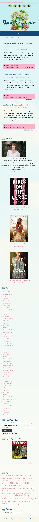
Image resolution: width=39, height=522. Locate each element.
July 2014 (6, 352)
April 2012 (6, 392)
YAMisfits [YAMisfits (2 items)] (13, 504)
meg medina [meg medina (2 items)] (28, 490)
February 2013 (7, 381)
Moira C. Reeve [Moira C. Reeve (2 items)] (8, 493)
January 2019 (7, 305)
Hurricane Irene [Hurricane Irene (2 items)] (5, 488)
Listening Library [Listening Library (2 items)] (16, 490)
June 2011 (6, 412)
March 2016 (6, 327)
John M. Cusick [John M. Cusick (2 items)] (21, 488)
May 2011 (6, 415)
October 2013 (7, 368)
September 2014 (8, 350)
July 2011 (5, 410)
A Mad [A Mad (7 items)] (9, 475)
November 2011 (7, 401)
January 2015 (7, 341)
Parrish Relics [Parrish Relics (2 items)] (28, 493)
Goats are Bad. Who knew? (16, 74)
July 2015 (6, 336)
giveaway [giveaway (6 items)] (15, 486)
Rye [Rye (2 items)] (14, 496)
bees (11, 127)
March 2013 (6, 379)
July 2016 (6, 321)
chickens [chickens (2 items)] (4, 480)
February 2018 (7, 310)
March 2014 (6, 356)
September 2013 (8, 370)
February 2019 (7, 303)
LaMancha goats (14, 67)
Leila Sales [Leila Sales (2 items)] (9, 490)
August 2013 (6, 372)
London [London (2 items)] (23, 490)
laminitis (19, 97)
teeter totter (21, 127)
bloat (10, 97)
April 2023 (6, 292)
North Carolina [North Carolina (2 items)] (15, 493)
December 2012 (7, 383)
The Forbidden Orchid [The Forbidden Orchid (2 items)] (20, 498)
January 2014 (7, 361)
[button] (19, 450)
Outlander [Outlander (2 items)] (22, 493)
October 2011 (7, 403)
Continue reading (10, 89)
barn (6, 97)
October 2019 (7, 296)
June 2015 (6, 339)
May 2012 (6, 390)
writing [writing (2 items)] (9, 504)
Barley (7, 127)
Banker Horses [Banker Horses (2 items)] (5, 478)
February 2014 (7, 359)
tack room (25, 97)
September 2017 (8, 312)
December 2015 (7, 332)
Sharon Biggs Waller (22, 49)
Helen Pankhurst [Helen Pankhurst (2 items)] (28, 486)
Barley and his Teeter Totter (16, 104)
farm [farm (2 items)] (33, 480)
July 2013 (6, 374)
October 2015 (7, 334)
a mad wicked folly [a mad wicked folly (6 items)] (22, 476)
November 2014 (8, 345)
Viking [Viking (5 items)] (21, 501)
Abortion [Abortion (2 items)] (4, 476)
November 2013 (8, 365)
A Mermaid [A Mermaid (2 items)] (34, 476)
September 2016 (8, 318)
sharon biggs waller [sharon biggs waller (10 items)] (16, 497)
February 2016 (7, 330)
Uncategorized (13, 65)
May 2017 (6, 316)
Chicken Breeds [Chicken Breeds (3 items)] (31, 478)
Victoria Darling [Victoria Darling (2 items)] (14, 501)
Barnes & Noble (19, 209)
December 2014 (7, 343)
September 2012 (8, 385)
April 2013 (6, 377)
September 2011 (7, 406)
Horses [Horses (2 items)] (33, 486)
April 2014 (6, 354)
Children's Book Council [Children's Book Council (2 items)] (11, 480)
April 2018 (6, 307)
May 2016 (6, 323)
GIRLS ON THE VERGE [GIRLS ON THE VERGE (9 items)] (15, 484)
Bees (6, 125)
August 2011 (6, 408)
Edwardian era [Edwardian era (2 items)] (28, 480)
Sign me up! (7, 430)
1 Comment (28, 67)
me (24, 169)
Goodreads (11, 207)
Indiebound (26, 207)
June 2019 (6, 298)
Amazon (19, 207)
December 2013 (7, 363)
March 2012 (6, 394)
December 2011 (7, 399)
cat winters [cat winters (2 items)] (22, 478)
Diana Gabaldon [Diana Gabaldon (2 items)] (21, 480)
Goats (7, 65)
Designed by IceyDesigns (26, 519)
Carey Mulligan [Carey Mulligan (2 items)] (16, 478)
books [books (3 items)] (11, 478)
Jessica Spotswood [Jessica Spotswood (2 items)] (13, 488)
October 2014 (7, 348)
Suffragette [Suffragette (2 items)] (12, 498)
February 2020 (7, 294)
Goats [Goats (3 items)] (22, 486)
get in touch (19, 172)
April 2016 (6, 325)
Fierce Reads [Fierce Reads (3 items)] (6, 483)
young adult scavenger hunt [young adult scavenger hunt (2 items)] (22, 504)
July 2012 (6, 388)
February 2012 (7, 397)
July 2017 (5, 314)
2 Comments (28, 129)
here (23, 167)
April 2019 (6, 301)
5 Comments (28, 99)
